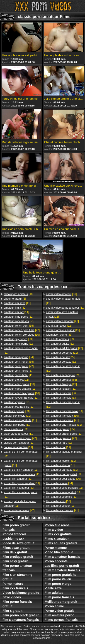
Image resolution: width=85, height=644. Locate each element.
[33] (18, 339)
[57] (18, 370)
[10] (18, 294)
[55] (19, 321)
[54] (19, 357)
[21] (17, 415)
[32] (15, 307)
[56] (61, 294)
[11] (17, 303)
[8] (15, 298)
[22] (22, 330)
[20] (63, 478)
